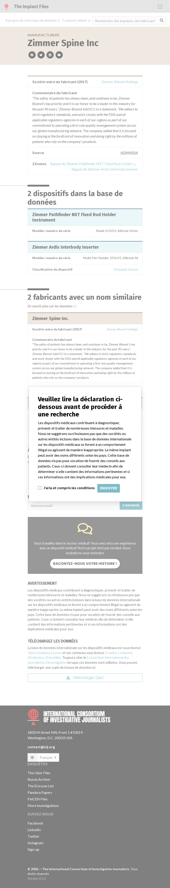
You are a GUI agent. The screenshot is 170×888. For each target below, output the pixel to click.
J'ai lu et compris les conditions (69, 488)
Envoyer (108, 488)
